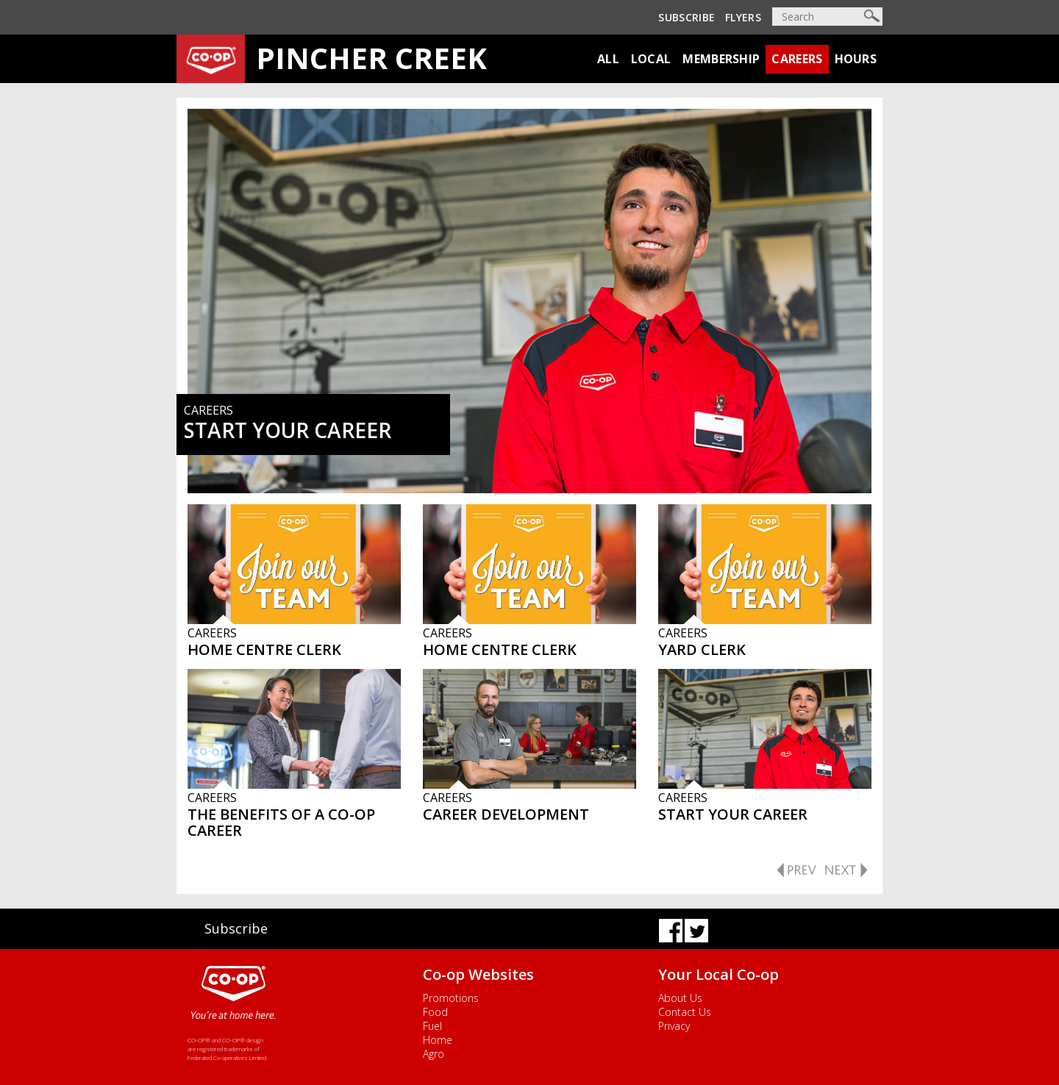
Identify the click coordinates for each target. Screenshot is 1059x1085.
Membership (721, 59)
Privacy (674, 1026)
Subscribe (686, 17)
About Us (680, 998)
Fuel (432, 1026)
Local (651, 59)
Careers (796, 59)
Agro (433, 1054)
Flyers (743, 17)
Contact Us (684, 1012)
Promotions (451, 998)
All (608, 59)
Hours (856, 59)
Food (435, 1012)
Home (437, 1040)
